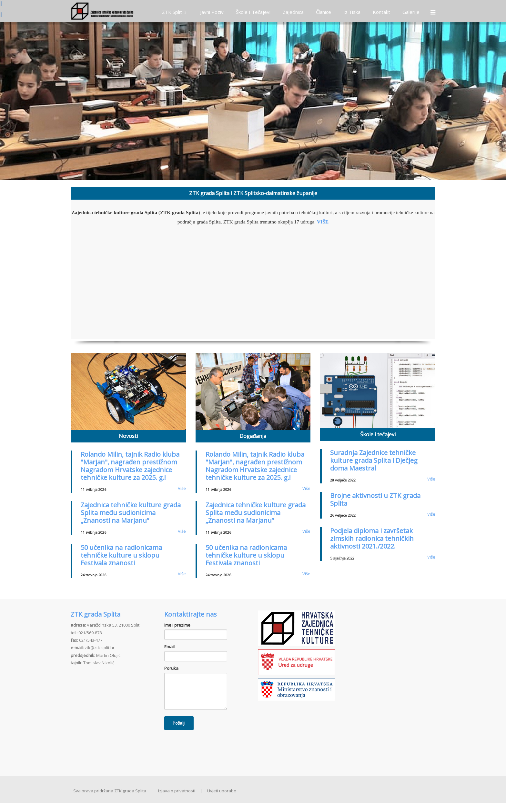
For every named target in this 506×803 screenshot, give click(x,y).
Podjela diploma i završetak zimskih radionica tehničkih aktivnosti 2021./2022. (372, 538)
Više (182, 488)
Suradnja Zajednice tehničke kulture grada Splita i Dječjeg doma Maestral (374, 460)
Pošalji (179, 723)
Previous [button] (8, 101)
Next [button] (497, 101)
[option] (253, 101)
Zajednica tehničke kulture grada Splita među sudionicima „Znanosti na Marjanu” (131, 513)
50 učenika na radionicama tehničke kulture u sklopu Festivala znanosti (121, 555)
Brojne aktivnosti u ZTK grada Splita (375, 499)
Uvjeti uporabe (221, 791)
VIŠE (323, 221)
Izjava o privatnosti (176, 791)
